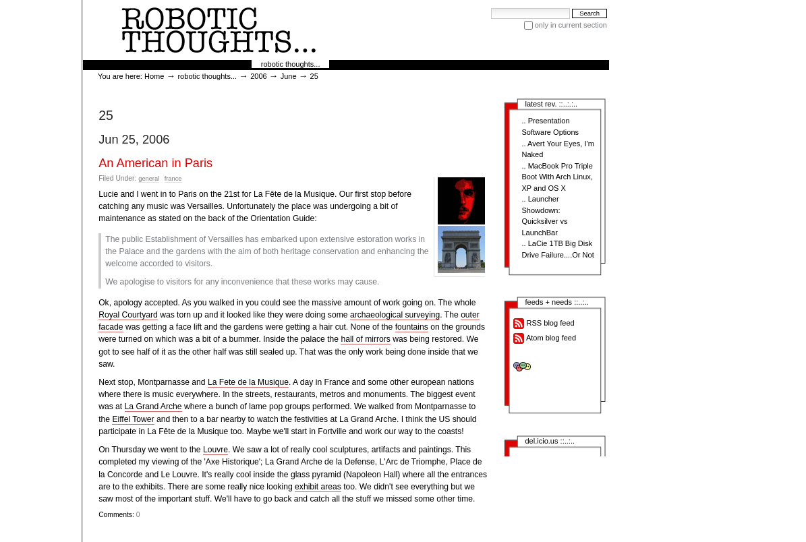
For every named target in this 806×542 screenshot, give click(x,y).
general (148, 178)
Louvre (215, 449)
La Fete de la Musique (248, 382)
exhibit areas (318, 486)
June (289, 76)
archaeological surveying (395, 315)
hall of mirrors (365, 339)
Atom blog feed (544, 338)
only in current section (571, 25)
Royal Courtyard (128, 315)
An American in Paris (155, 163)
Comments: (117, 514)
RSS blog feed (543, 323)
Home (154, 76)
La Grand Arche (153, 406)
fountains (411, 327)
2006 (258, 76)
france (173, 178)
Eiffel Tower (133, 419)
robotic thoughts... (290, 64)
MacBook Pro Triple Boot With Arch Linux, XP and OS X (556, 177)
